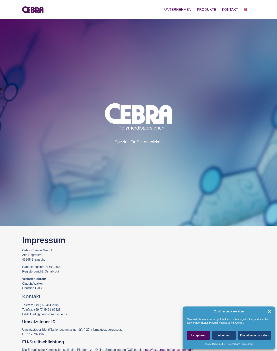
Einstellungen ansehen (254, 335)
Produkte (206, 10)
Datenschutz (233, 344)
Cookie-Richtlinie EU (214, 344)
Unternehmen (177, 10)
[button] (269, 311)
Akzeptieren (198, 335)
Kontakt (230, 10)
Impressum (247, 344)
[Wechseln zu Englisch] (245, 9)
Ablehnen (224, 335)
